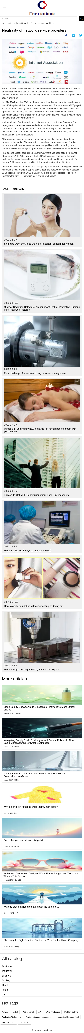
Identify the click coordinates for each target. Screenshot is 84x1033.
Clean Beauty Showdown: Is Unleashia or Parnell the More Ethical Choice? (39, 708)
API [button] (39, 1012)
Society (6, 980)
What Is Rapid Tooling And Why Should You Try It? (31, 669)
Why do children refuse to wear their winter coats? (31, 806)
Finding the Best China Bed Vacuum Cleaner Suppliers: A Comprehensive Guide (34, 775)
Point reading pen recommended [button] (39, 1017)
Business (7, 966)
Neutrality (18, 189)
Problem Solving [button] (71, 1012)
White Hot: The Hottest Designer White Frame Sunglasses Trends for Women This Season (41, 875)
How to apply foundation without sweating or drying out (33, 606)
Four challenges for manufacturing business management (35, 373)
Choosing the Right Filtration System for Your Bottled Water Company (41, 940)
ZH (3, 994)
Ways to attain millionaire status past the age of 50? (31, 906)
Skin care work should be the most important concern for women (39, 243)
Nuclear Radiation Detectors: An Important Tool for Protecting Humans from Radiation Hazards (42, 308)
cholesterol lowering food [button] (68, 1017)
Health (5, 985)
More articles (14, 678)
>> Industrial (13, 23)
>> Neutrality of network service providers (36, 23)
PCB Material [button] (28, 1012)
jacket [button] (15, 1012)
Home (4, 23)
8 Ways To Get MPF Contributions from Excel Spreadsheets (36, 495)
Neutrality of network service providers (34, 30)
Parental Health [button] (8, 1022)
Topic (5, 989)
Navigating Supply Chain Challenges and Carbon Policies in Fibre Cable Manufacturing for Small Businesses (39, 741)
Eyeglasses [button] (24, 1022)
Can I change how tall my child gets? (23, 840)
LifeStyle (6, 975)
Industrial (7, 971)
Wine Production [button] (53, 1012)
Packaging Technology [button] (11, 1017)
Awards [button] (5, 1012)
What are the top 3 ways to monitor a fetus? (27, 550)
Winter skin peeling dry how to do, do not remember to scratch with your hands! (40, 430)
